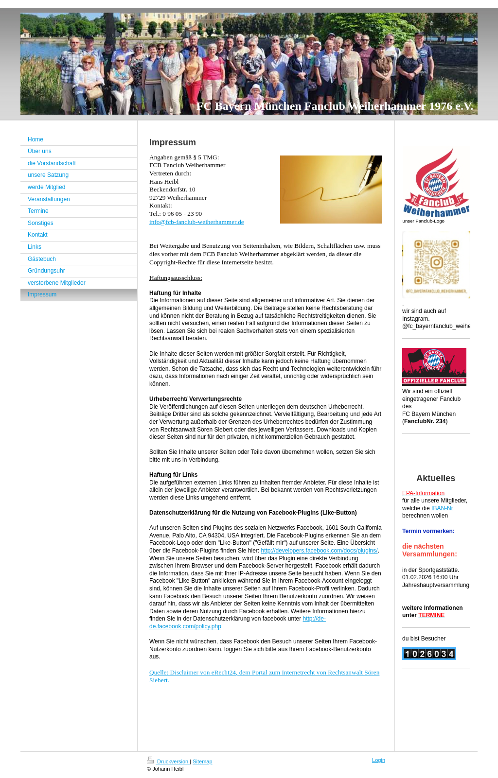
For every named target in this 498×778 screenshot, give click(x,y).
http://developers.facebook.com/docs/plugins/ (319, 550)
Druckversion (168, 761)
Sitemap (202, 761)
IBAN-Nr (442, 508)
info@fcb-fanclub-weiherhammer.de (196, 221)
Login (378, 760)
